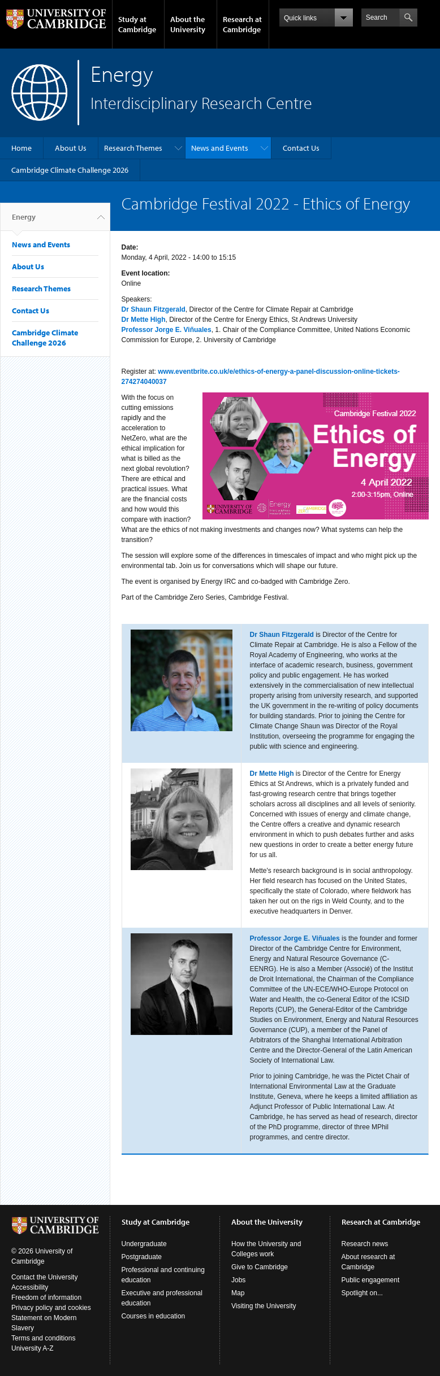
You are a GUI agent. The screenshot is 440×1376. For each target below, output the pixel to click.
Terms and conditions (43, 1338)
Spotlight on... (362, 1293)
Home (21, 148)
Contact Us (301, 148)
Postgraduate (142, 1257)
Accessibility (29, 1287)
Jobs (238, 1280)
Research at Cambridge (242, 24)
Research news (365, 1244)
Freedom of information (46, 1297)
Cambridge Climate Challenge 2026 (69, 170)
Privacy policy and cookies (51, 1308)
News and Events (219, 148)
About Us (71, 148)
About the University (187, 24)
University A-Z (32, 1348)
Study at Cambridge (137, 24)
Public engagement (371, 1280)
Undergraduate (144, 1244)
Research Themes (133, 148)
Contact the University (44, 1277)
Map (237, 1293)
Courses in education (154, 1316)
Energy (24, 221)
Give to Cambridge (259, 1267)
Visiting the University (263, 1306)
